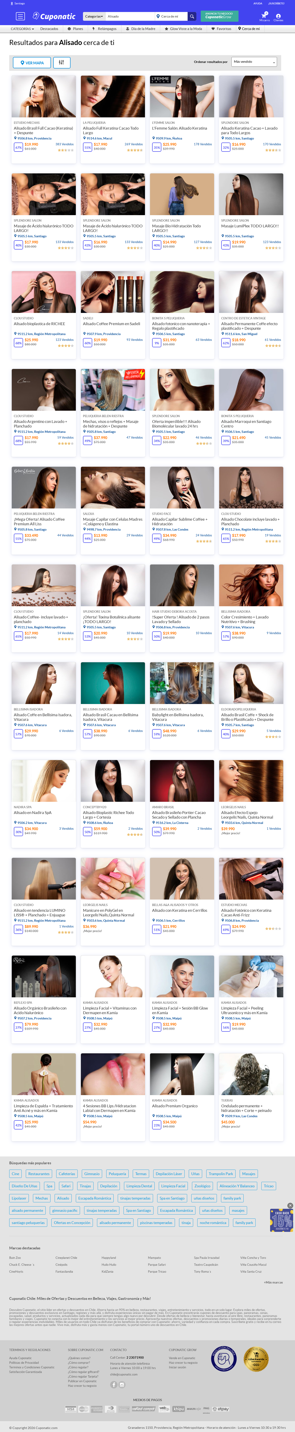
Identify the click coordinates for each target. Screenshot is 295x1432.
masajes (238, 1210)
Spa (49, 1186)
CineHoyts (16, 1271)
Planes (75, 29)
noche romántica (213, 1223)
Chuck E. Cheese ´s (21, 1264)
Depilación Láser (169, 1174)
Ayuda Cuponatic (20, 1358)
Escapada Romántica (94, 1198)
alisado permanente (27, 1210)
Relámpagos (105, 29)
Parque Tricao (157, 1271)
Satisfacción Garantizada (25, 1372)
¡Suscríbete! (276, 3)
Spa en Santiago (172, 1198)
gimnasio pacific (64, 1210)
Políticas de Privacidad (24, 1362)
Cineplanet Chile (66, 1258)
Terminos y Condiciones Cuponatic (31, 1367)
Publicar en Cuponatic (82, 1381)
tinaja (186, 1223)
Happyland (109, 1258)
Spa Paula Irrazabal (206, 1258)
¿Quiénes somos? (79, 1358)
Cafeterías (67, 1174)
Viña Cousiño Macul (253, 1264)
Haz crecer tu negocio (82, 1385)
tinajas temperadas (135, 1198)
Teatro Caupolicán (206, 1264)
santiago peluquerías (28, 1223)
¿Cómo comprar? (79, 1362)
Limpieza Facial (173, 1186)
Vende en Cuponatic (182, 1358)
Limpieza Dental (139, 1186)
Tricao (269, 1186)
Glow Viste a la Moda (183, 29)
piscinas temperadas (156, 1223)
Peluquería (117, 1174)
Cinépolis (62, 1264)
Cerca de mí (251, 29)
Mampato (154, 1258)
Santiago (20, 3)
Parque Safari (157, 1264)
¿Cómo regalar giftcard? (83, 1372)
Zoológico (202, 1186)
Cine (15, 1174)
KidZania (107, 1271)
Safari (66, 1186)
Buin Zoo (15, 1258)
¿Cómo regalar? (78, 1367)
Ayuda (258, 3)
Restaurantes (39, 1174)
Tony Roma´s (202, 1271)
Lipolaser (19, 1198)
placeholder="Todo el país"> (175, 16)
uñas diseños (204, 1198)
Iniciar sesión (177, 1367)
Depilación (108, 1186)
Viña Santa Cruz (251, 1271)
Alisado (63, 1198)
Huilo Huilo (109, 1264)
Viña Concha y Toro (253, 1258)
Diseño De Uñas (24, 1186)
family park (232, 1198)
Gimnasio (92, 1174)
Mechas (41, 1198)
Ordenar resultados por (211, 62)
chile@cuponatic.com (124, 1374)
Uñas (195, 1174)
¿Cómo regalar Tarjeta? (83, 1376)
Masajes (248, 1174)
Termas (141, 1174)
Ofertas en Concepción (72, 1223)
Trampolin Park (221, 1174)
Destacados (49, 29)
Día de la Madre (140, 29)
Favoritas (221, 29)
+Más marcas (273, 1282)
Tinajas (85, 1186)
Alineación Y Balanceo (237, 1186)
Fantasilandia (64, 1271)
